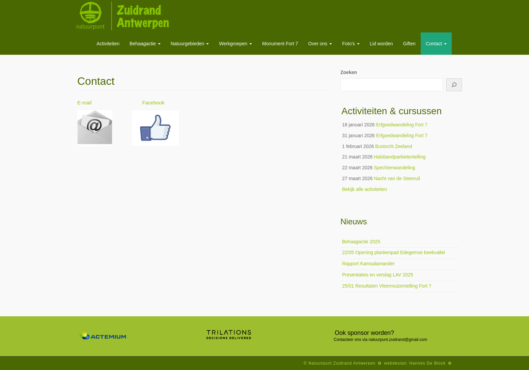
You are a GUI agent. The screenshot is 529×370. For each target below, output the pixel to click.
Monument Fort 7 (280, 43)
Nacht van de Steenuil (397, 178)
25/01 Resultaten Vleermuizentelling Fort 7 (386, 286)
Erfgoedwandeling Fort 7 (401, 124)
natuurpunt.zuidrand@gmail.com (397, 339)
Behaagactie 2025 (361, 241)
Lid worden (381, 43)
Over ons (320, 43)
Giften (409, 43)
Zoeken (348, 72)
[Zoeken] (454, 84)
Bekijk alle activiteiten (364, 189)
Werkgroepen (235, 43)
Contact (436, 43)
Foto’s (351, 43)
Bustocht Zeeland (393, 146)
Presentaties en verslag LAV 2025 (377, 274)
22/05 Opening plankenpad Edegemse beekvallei (393, 252)
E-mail (84, 102)
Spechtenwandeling (394, 167)
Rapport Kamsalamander (368, 263)
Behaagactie (145, 43)
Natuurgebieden (190, 43)
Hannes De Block (427, 363)
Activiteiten (107, 43)
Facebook (154, 102)
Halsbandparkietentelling (399, 156)
